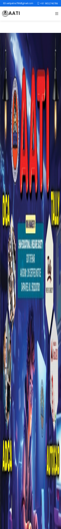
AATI (11, 13)
